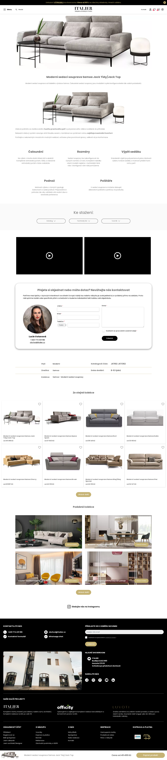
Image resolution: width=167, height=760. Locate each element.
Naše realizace (73, 737)
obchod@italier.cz (37, 342)
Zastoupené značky (108, 732)
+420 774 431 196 (37, 340)
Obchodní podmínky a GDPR (47, 743)
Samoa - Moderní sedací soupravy (68, 377)
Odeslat (109, 338)
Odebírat (91, 644)
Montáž (38, 737)
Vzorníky (39, 732)
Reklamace (40, 740)
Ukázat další (83, 494)
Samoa (55, 370)
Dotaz (104, 306)
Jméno (60, 306)
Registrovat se (8, 735)
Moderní (55, 363)
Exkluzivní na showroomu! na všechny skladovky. (77, 2)
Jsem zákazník (8, 740)
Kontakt (143, 9)
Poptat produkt (150, 755)
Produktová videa (107, 735)
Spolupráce (72, 735)
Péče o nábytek (106, 737)
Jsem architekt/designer (12, 743)
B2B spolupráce (9, 737)
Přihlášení (7, 732)
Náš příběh (72, 732)
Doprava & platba (43, 735)
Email (59, 314)
